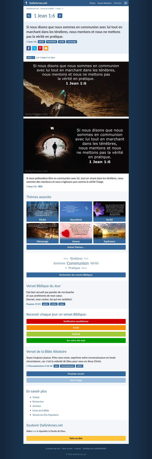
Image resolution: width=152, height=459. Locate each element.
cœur (62, 304)
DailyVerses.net (32, 8)
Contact (77, 448)
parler (45, 304)
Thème (92, 3)
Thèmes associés (38, 197)
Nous (84, 268)
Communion (78, 263)
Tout (86, 258)
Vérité (94, 263)
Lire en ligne (45, 57)
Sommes (59, 263)
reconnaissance (67, 366)
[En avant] (60, 15)
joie (56, 366)
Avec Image (76, 380)
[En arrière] (28, 15)
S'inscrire (117, 3)
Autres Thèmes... (75, 247)
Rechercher (38, 401)
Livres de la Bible (47, 8)
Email (76, 327)
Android (76, 334)
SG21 (31, 57)
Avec (66, 258)
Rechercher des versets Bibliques (76, 274)
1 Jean (57, 8)
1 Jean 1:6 (31, 41)
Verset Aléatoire (105, 3)
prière (53, 304)
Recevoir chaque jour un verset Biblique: (56, 314)
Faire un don (76, 438)
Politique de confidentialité (94, 448)
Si (66, 268)
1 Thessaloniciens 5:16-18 (39, 366)
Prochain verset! (76, 373)
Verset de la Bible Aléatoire (46, 351)
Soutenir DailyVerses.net (44, 425)
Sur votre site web (76, 340)
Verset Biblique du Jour (43, 286)
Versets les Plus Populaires (46, 414)
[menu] (126, 4)
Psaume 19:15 (33, 304)
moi (34, 431)
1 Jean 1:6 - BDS (34, 186)
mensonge (71, 42)
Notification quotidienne (76, 321)
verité (61, 42)
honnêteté (51, 42)
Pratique (74, 268)
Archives (37, 406)
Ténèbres (76, 258)
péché (41, 42)
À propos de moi (53, 448)
